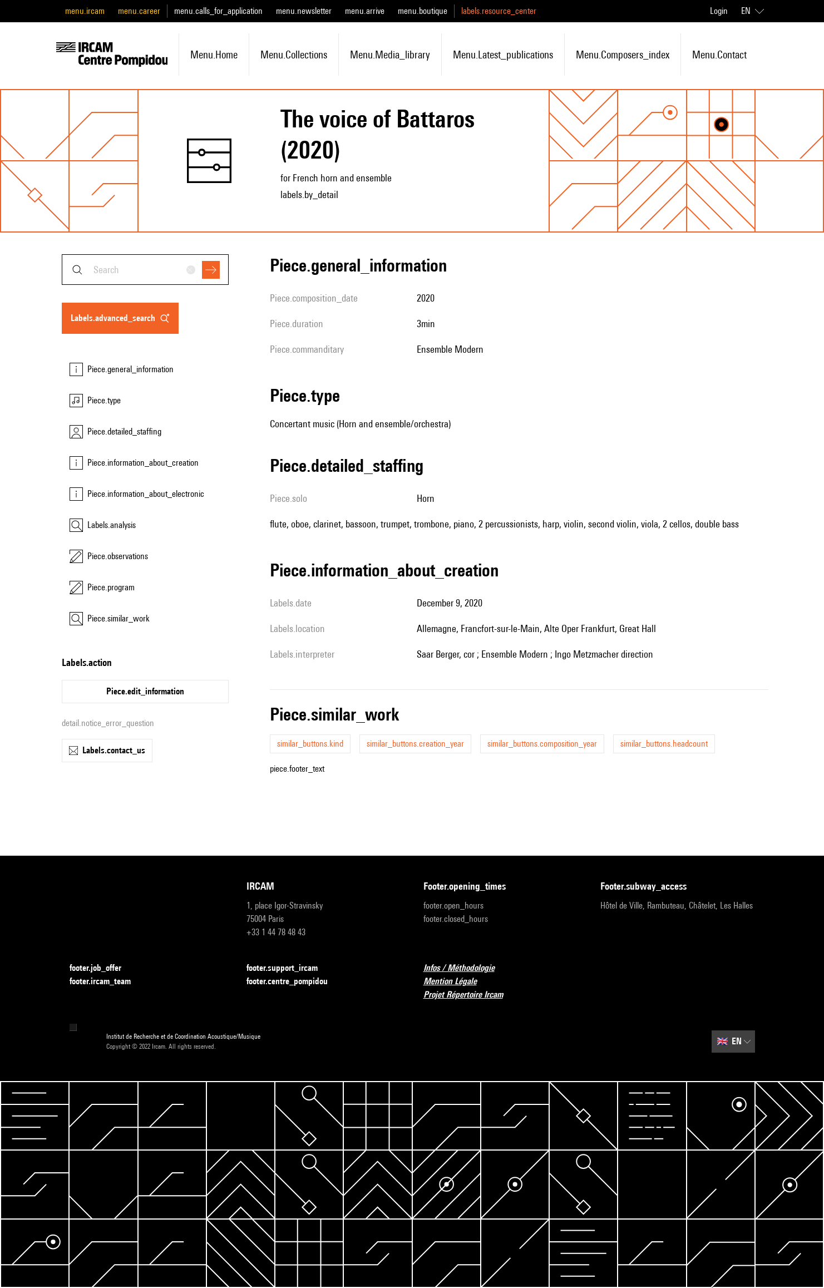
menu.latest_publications (503, 54)
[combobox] (145, 269)
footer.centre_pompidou (293, 982)
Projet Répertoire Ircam (469, 995)
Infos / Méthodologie (465, 968)
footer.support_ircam (288, 968)
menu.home (214, 54)
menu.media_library (390, 54)
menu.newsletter (304, 11)
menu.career (139, 11)
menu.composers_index (622, 54)
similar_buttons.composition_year (542, 743)
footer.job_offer (102, 968)
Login (719, 11)
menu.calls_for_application (218, 11)
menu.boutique (422, 11)
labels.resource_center (498, 11)
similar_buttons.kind (310, 743)
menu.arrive (364, 11)
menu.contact (719, 54)
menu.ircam (85, 11)
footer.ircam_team (107, 982)
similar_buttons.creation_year (415, 743)
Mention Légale (456, 982)
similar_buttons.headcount (664, 743)
